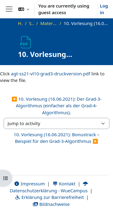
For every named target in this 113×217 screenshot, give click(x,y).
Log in (104, 9)
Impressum (29, 184)
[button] (23, 9)
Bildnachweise (51, 204)
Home (20, 23)
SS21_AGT (31, 23)
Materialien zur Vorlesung (48, 23)
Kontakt (64, 184)
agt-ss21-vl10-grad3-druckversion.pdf (50, 74)
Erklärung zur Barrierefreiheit (49, 197)
